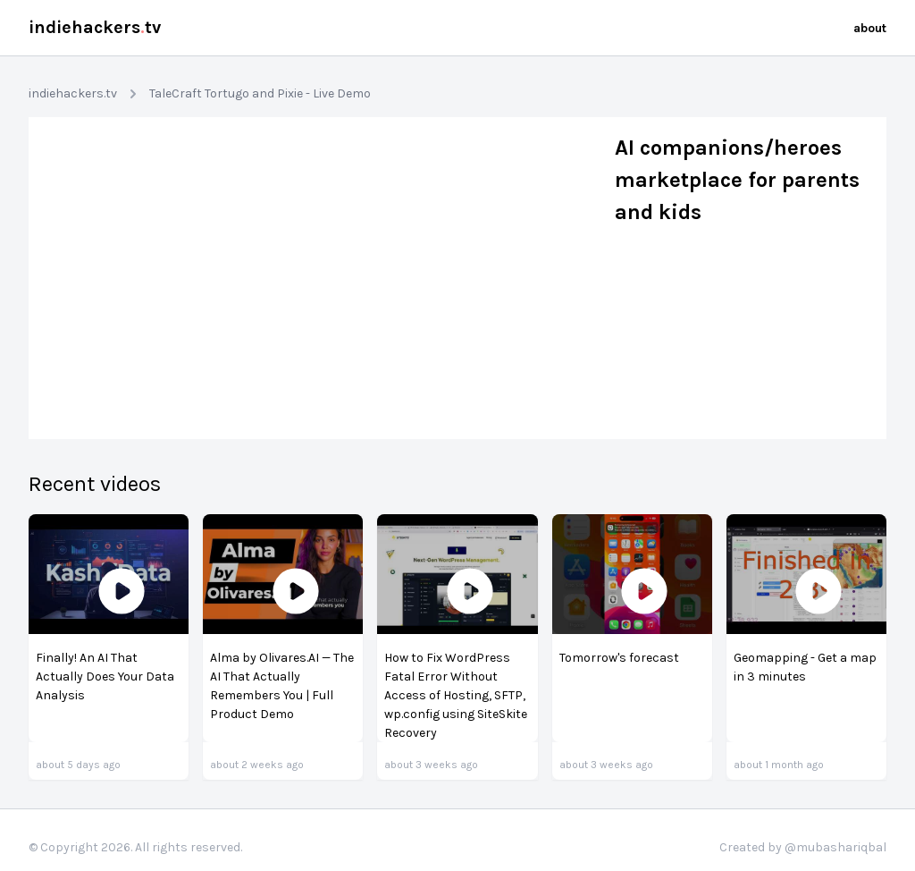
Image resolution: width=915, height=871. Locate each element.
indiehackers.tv (73, 93)
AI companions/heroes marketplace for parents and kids (737, 179)
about (869, 28)
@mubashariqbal (835, 847)
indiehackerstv (95, 27)
